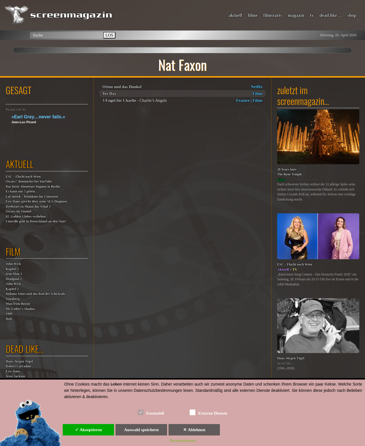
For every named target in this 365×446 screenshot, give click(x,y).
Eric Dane (13, 371)
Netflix (257, 86)
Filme (258, 93)
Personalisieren (182, 440)
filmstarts (272, 15)
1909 (9, 314)
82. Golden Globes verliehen (26, 216)
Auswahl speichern (141, 429)
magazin (296, 15)
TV (294, 269)
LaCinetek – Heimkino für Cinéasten (32, 196)
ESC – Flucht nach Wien (23, 177)
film (13, 251)
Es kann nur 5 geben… (22, 191)
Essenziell (151, 412)
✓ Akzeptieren (88, 429)
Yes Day (109, 93)
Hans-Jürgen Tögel (19, 361)
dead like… (330, 15)
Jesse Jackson (15, 376)
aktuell (235, 15)
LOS (109, 35)
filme (253, 15)
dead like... (285, 363)
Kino (281, 179)
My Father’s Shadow (20, 309)
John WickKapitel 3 (13, 266)
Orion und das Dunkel (121, 86)
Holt (9, 319)
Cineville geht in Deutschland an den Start (36, 221)
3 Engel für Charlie (119, 100)
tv (312, 15)
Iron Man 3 (14, 274)
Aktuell (283, 269)
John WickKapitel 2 (13, 286)
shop (351, 15)
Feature (243, 100)
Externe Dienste (208, 412)
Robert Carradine (18, 366)
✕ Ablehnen (194, 429)
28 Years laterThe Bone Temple (289, 172)
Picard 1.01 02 (16, 110)
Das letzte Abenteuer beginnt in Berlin (33, 186)
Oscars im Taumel (18, 211)
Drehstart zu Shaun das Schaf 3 (28, 206)
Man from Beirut (18, 304)
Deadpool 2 (14, 279)
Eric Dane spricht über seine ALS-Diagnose (36, 201)
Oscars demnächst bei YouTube (29, 181)
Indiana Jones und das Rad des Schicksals (35, 294)
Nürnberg (13, 299)
